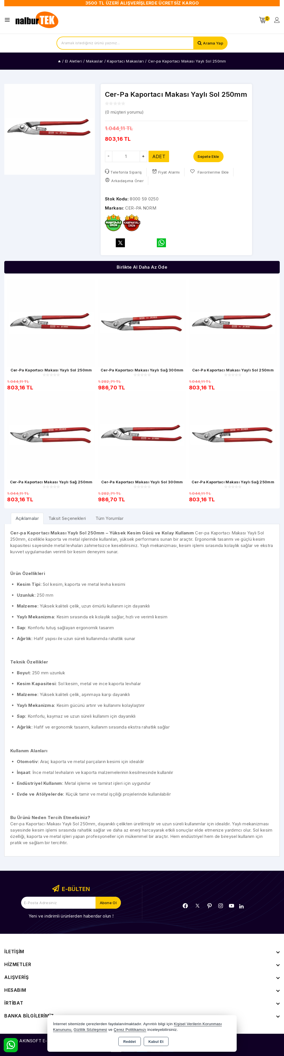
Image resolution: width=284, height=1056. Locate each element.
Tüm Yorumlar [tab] (109, 518)
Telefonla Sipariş (123, 171)
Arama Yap (213, 43)
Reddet (129, 1042)
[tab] (27, 518)
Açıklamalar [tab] (27, 518)
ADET (158, 156)
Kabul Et (156, 1042)
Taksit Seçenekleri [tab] (67, 518)
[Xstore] (37, 20)
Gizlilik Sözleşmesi (90, 1029)
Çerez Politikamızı (130, 1029)
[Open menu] (8, 20)
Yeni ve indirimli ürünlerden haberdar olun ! (71, 916)
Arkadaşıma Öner (124, 180)
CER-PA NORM (140, 208)
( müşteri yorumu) (124, 112)
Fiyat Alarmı (166, 171)
